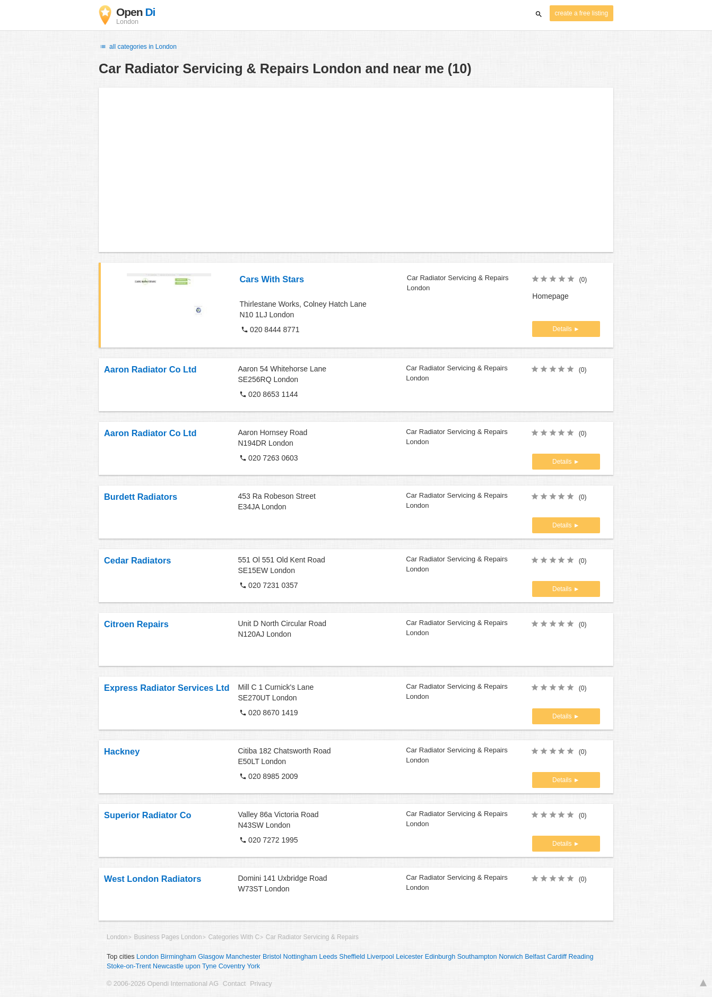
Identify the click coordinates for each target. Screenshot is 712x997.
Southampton (477, 956)
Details (563, 329)
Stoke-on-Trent (129, 966)
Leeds (328, 956)
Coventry (232, 966)
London (117, 937)
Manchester (243, 956)
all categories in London (138, 46)
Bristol (272, 956)
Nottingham (300, 956)
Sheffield (352, 956)
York (253, 966)
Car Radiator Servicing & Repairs (312, 937)
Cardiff (557, 956)
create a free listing (581, 13)
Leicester (409, 956)
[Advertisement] (356, 170)
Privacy (261, 983)
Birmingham (178, 956)
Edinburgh (440, 956)
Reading (581, 956)
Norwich (511, 956)
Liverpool (380, 956)
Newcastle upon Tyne (184, 966)
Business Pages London (168, 937)
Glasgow (211, 956)
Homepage (550, 296)
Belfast (535, 956)
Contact (234, 983)
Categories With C (234, 937)
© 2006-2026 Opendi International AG (163, 983)
